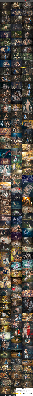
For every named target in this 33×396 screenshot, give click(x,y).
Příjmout (19, 393)
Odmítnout (24, 393)
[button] (31, 388)
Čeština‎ (26, 0)
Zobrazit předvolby (29, 393)
